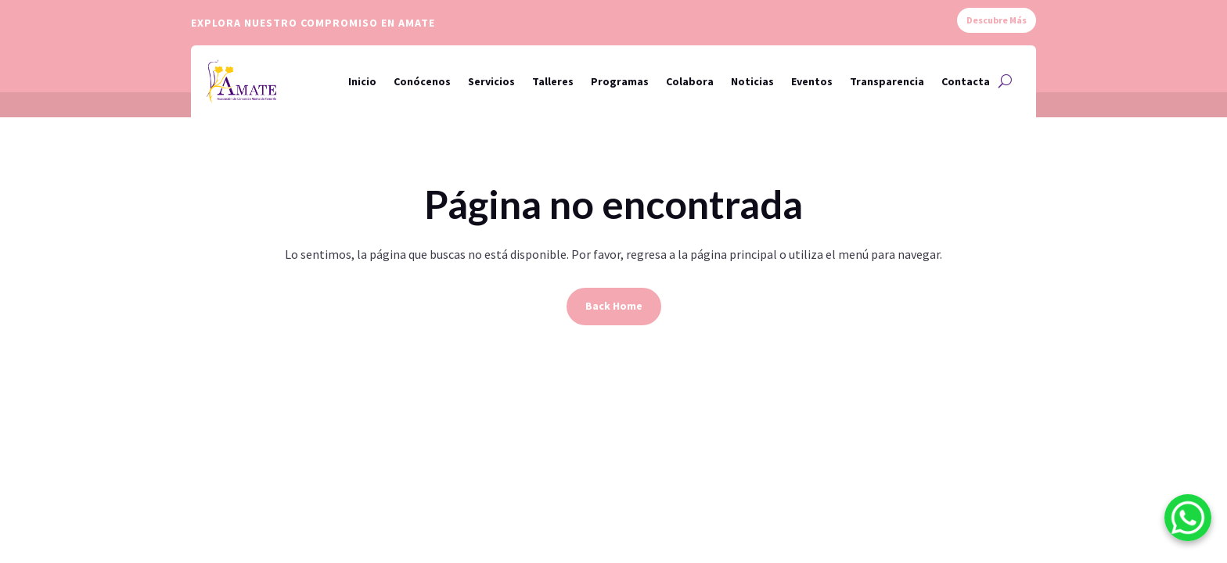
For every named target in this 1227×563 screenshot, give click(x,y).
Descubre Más (996, 20)
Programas (620, 81)
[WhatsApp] (1187, 520)
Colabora (690, 81)
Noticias (752, 81)
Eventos (812, 81)
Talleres (553, 81)
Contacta (965, 81)
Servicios (491, 81)
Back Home (613, 306)
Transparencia (887, 81)
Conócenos (422, 81)
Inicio (362, 81)
